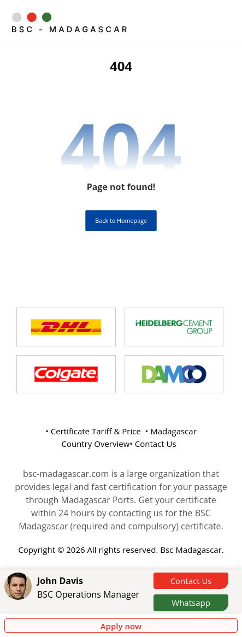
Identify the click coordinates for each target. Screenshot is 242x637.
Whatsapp (191, 602)
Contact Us (191, 580)
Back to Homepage (121, 220)
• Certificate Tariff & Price (93, 431)
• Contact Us (152, 443)
